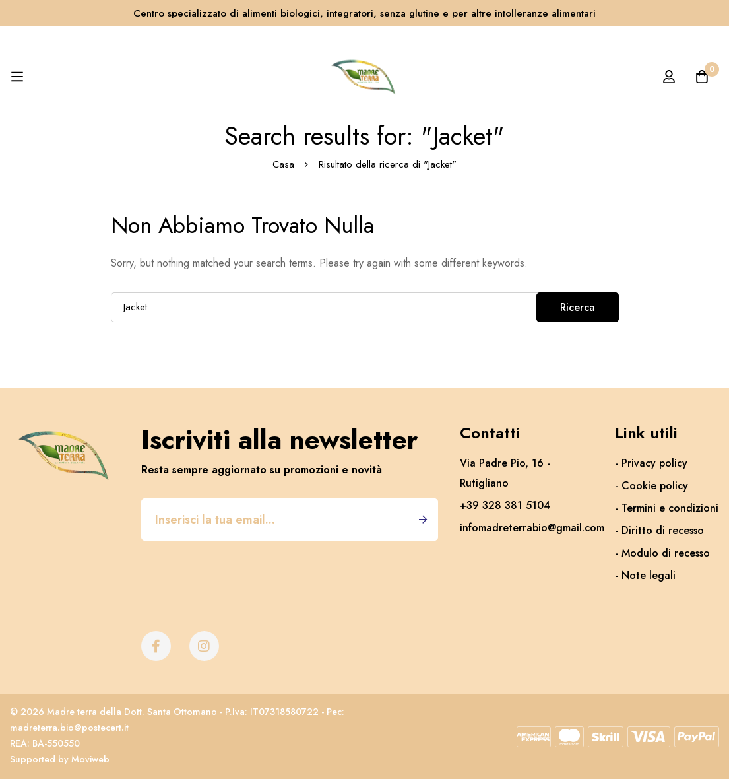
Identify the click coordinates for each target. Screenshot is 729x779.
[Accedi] (668, 76)
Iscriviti (423, 519)
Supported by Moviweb (60, 759)
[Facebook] (156, 646)
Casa (283, 164)
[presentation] (241, 573)
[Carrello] (701, 76)
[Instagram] (204, 646)
